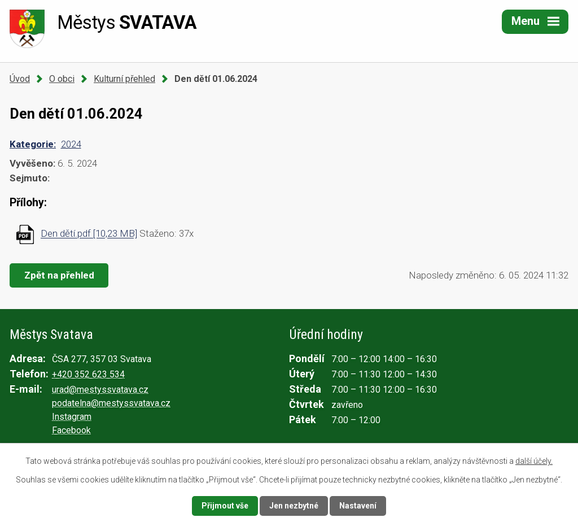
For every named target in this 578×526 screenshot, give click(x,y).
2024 (71, 144)
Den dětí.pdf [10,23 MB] (89, 234)
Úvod (20, 78)
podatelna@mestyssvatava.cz (111, 403)
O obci (62, 78)
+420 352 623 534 (88, 374)
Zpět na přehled (59, 275)
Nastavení (357, 505)
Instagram (71, 416)
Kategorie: (33, 144)
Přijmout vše (225, 505)
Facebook (71, 430)
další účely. (534, 461)
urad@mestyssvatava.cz (100, 389)
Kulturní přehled (124, 78)
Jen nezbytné (293, 505)
